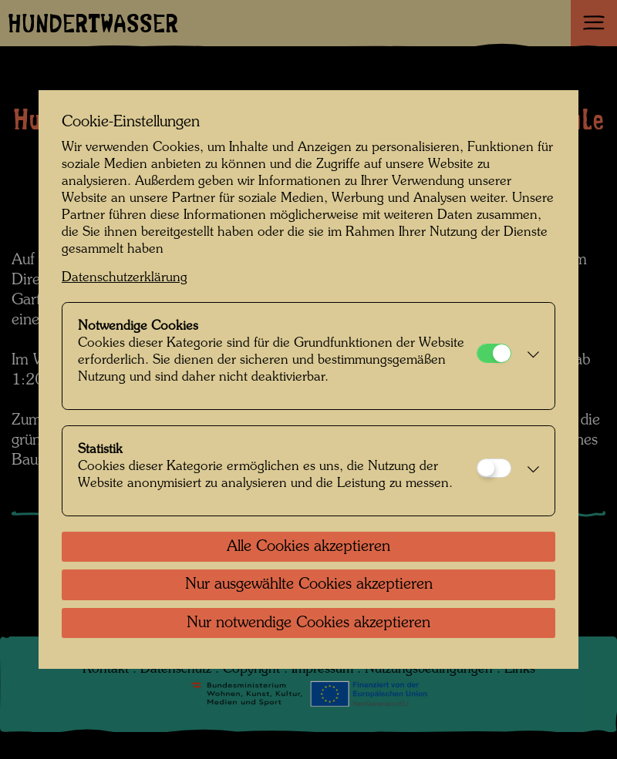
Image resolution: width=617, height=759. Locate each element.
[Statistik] (494, 468)
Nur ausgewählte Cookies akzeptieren (309, 585)
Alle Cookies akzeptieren (308, 547)
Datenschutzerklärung (124, 277)
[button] (529, 356)
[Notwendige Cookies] (494, 353)
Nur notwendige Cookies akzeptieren (308, 623)
